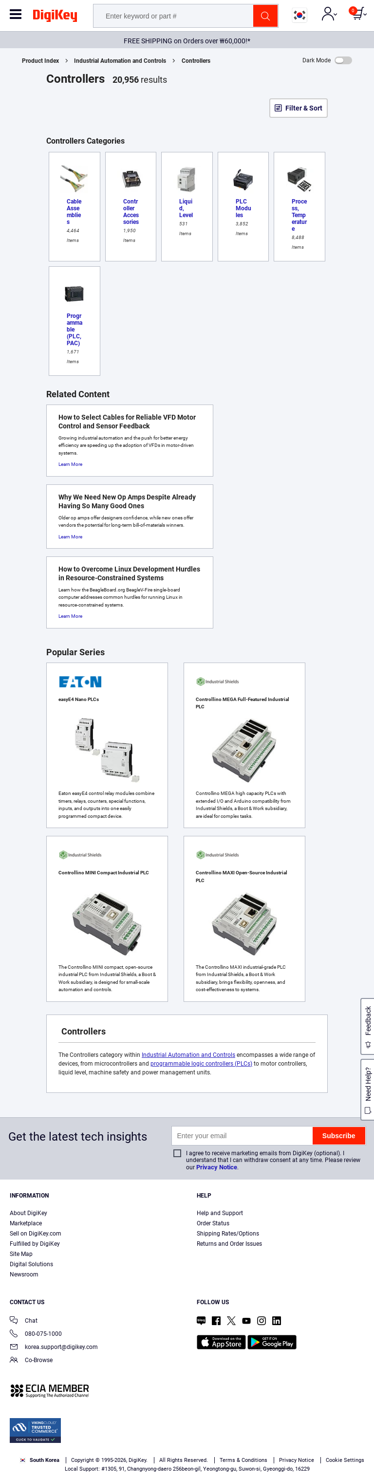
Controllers (196, 60)
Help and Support (220, 1213)
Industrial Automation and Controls (120, 60)
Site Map (21, 1254)
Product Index (40, 60)
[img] (55, 17)
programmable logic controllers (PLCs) (201, 1063)
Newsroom (24, 1274)
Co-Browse (31, 1361)
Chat (23, 1321)
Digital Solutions (31, 1264)
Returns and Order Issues (229, 1243)
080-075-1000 (36, 1334)
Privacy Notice (216, 1167)
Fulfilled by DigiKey (35, 1243)
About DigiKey (28, 1213)
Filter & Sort (303, 108)
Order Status (213, 1223)
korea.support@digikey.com (54, 1347)
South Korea (39, 1460)
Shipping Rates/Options (228, 1233)
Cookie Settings (345, 1460)
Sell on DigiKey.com (35, 1233)
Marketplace (26, 1223)
